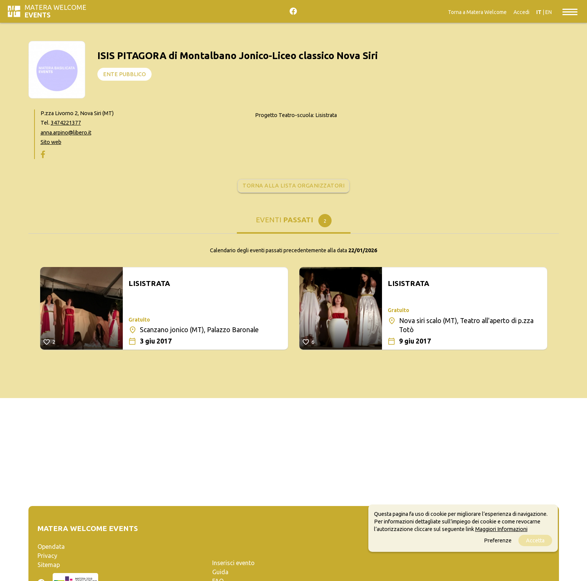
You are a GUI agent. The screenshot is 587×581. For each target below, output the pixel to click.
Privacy (47, 555)
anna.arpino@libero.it (66, 133)
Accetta (535, 540)
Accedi (521, 12)
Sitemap (49, 564)
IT (539, 12)
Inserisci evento (233, 562)
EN (548, 12)
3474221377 (66, 123)
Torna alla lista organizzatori (293, 186)
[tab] (294, 222)
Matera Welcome (55, 11)
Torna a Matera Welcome (477, 12)
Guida (220, 572)
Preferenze (498, 540)
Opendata (51, 546)
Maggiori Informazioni (501, 529)
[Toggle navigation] (570, 11)
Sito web (51, 142)
